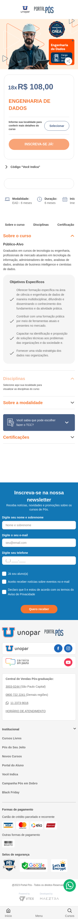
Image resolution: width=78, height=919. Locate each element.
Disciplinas (41, 224)
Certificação (65, 224)
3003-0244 (13, 686)
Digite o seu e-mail (15, 535)
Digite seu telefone (15, 552)
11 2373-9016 (17, 703)
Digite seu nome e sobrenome (22, 517)
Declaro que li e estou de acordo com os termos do (41, 592)
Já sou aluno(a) (18, 573)
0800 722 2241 (16, 694)
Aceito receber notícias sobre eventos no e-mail (38, 581)
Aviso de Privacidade (21, 594)
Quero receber (39, 609)
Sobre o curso (15, 224)
